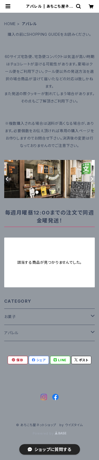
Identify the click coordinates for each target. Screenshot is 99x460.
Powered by (50, 433)
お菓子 (10, 316)
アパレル (11, 333)
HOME (10, 23)
